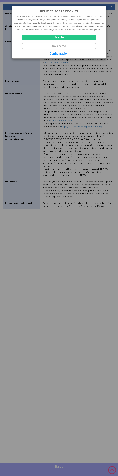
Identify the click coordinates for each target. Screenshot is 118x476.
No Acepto (59, 46)
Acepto (59, 37)
